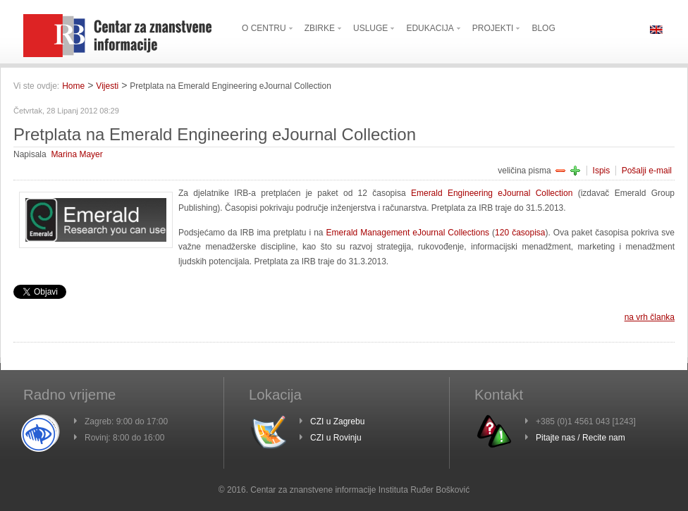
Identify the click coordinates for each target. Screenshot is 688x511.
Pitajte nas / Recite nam (580, 438)
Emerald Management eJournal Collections (408, 233)
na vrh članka (650, 317)
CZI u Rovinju (336, 438)
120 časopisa (520, 233)
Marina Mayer (76, 154)
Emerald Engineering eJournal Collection (491, 193)
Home (73, 86)
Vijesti (107, 86)
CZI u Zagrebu (337, 421)
